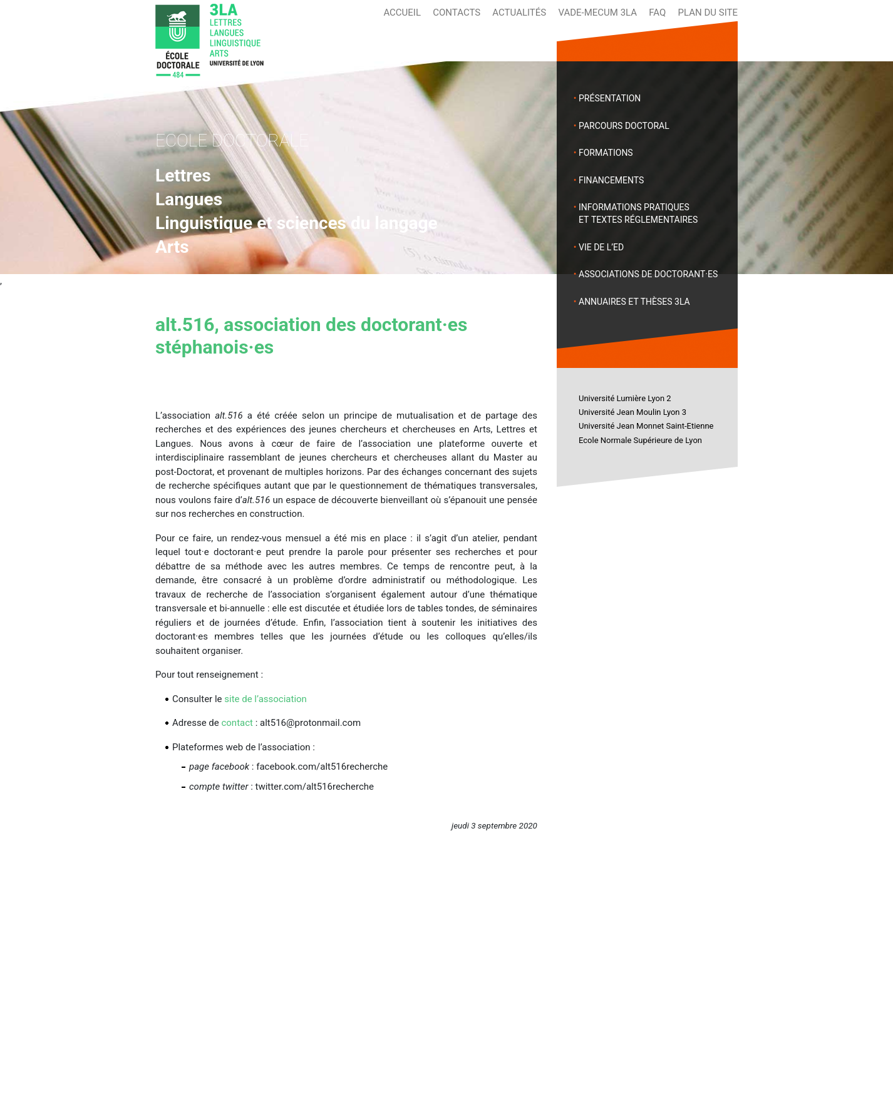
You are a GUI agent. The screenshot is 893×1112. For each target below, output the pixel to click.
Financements (611, 180)
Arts (172, 247)
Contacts (456, 12)
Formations (606, 153)
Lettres (183, 175)
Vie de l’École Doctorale (412, 967)
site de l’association (265, 699)
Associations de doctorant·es (648, 274)
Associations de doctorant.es (425, 981)
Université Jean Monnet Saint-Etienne (646, 426)
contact (237, 722)
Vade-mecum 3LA (597, 12)
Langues (188, 199)
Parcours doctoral (624, 126)
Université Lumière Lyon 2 (625, 398)
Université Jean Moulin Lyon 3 (632, 412)
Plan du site (708, 12)
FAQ (657, 12)
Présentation (610, 98)
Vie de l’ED (601, 247)
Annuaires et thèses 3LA (634, 302)
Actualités (519, 12)
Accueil (402, 12)
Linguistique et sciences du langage (296, 223)
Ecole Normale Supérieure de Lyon (640, 440)
